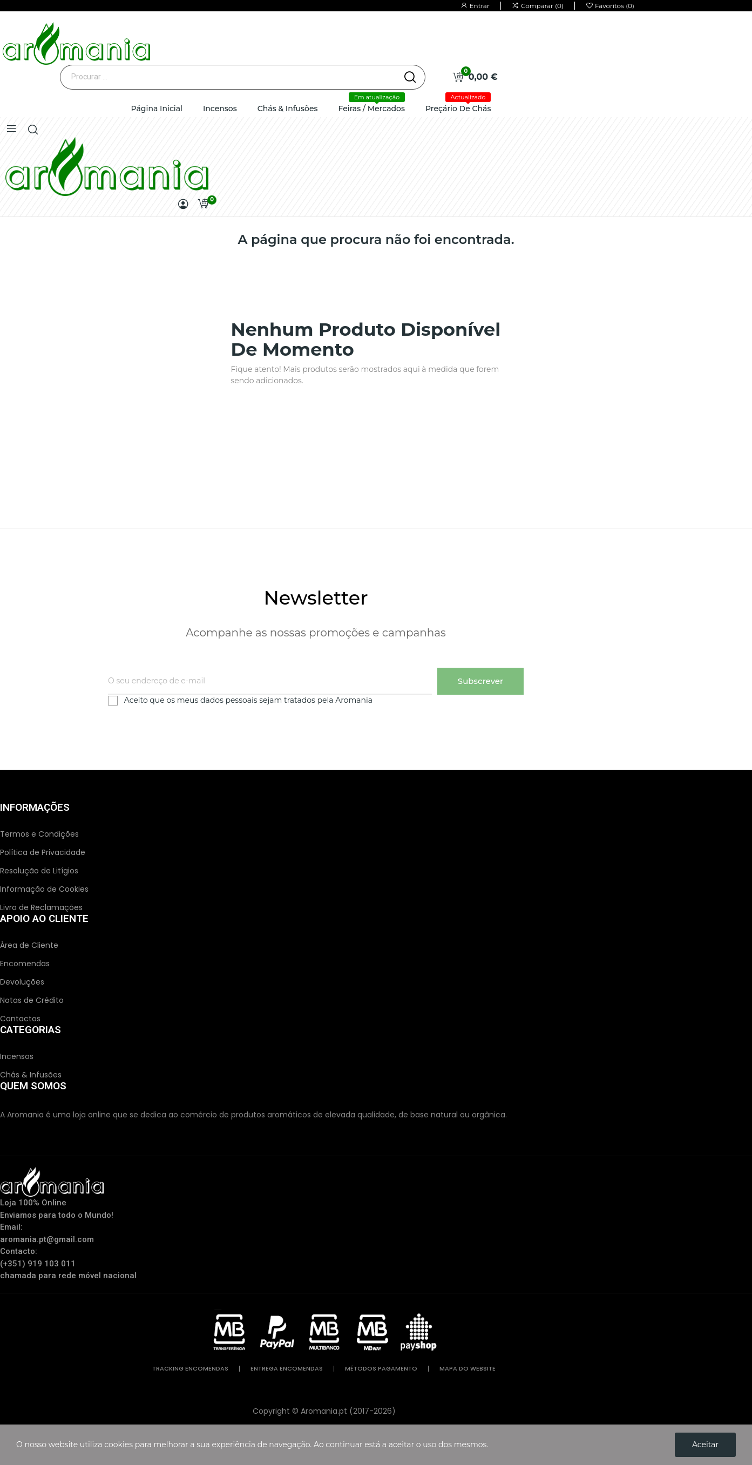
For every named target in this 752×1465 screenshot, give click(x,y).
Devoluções (22, 981)
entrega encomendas (286, 1369)
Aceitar (705, 1444)
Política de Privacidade (42, 852)
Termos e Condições (39, 834)
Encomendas (25, 963)
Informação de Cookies (44, 889)
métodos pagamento (381, 1369)
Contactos (20, 1018)
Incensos (16, 1056)
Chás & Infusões (31, 1074)
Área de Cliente (29, 945)
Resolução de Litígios (39, 870)
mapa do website (467, 1369)
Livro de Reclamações (41, 907)
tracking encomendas (190, 1369)
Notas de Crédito (32, 1000)
